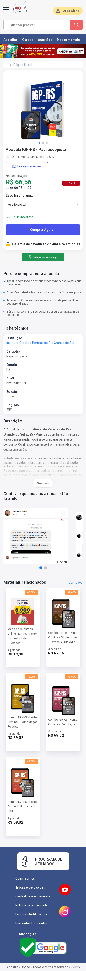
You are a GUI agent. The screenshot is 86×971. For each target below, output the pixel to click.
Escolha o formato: (20, 195)
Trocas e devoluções (30, 887)
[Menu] (6, 12)
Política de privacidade (31, 905)
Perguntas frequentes (31, 923)
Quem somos (25, 878)
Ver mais (43, 483)
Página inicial (22, 65)
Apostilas (10, 40)
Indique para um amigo (43, 257)
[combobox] (37, 25)
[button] (39, 143)
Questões (45, 40)
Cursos (27, 40)
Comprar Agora (42, 230)
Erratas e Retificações (31, 914)
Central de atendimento (32, 896)
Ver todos (76, 582)
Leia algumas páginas (27, 166)
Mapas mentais (68, 40)
